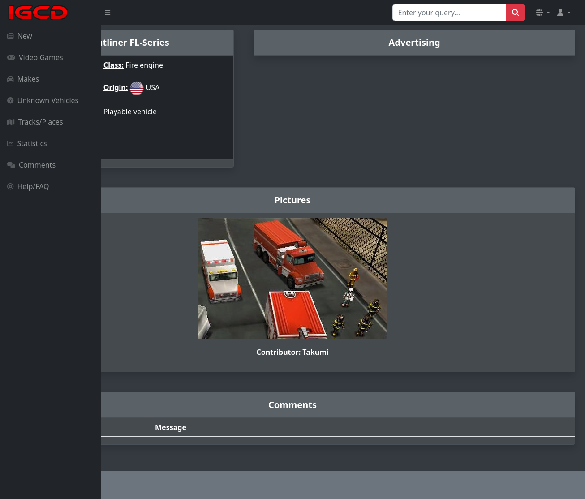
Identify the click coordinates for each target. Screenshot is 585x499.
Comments (31, 165)
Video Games (35, 57)
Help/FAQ (28, 186)
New (19, 36)
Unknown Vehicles (42, 100)
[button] (543, 13)
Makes (23, 79)
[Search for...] (449, 12)
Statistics (27, 143)
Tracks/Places (35, 122)
